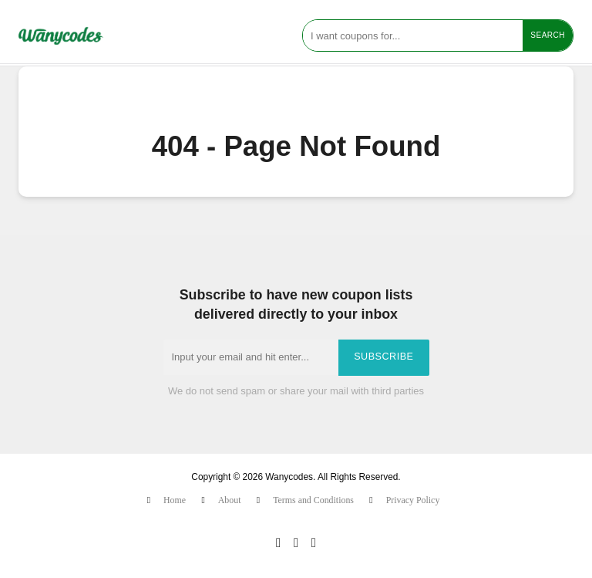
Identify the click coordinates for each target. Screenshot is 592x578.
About (229, 500)
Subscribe (383, 356)
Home (174, 500)
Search (547, 35)
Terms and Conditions (313, 500)
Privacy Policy (413, 500)
